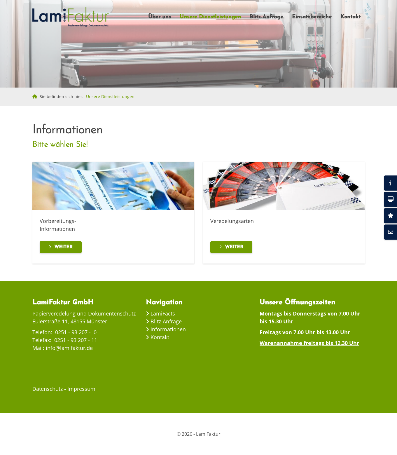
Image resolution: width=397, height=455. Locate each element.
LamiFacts (162, 313)
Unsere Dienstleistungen (210, 17)
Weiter (63, 247)
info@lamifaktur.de (69, 347)
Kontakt (350, 17)
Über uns (159, 17)
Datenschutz (47, 388)
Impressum (81, 388)
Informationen (167, 329)
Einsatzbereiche (312, 17)
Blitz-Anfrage (266, 17)
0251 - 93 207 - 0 (76, 332)
